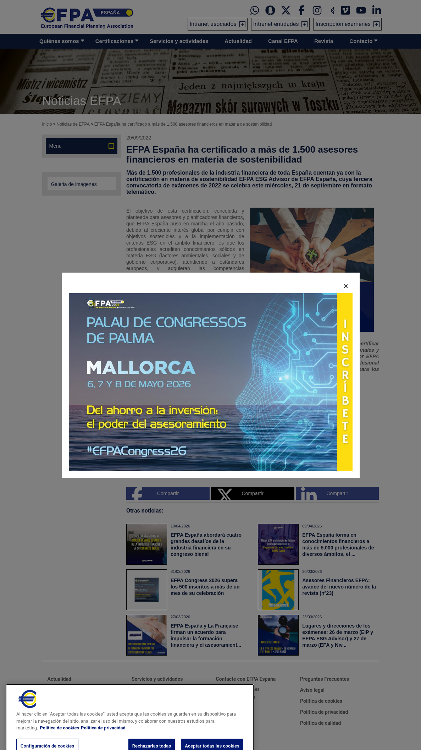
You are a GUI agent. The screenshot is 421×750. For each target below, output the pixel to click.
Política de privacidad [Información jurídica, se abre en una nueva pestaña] (103, 737)
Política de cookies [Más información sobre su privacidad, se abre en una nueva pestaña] (59, 737)
